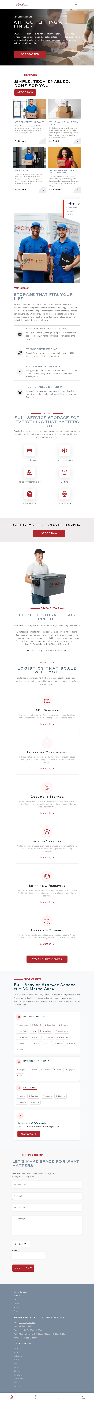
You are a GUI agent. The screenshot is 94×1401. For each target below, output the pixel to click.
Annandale (59, 1070)
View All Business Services (47, 959)
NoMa (21, 1049)
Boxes (16, 1352)
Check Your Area (28, 1134)
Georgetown (64, 1025)
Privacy (16, 1311)
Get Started (30, 54)
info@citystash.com (27, 1322)
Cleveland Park (63, 1037)
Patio (15, 1382)
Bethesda (22, 1096)
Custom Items (18, 1379)
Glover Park (37, 1037)
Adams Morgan (24, 1025)
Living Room (17, 1371)
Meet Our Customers (20, 1292)
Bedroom (16, 1360)
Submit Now (23, 1268)
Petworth (36, 1043)
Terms (16, 1307)
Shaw (34, 1031)
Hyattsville (36, 1102)
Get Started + (20, 141)
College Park (23, 1102)
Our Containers (18, 1356)
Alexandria (34, 1070)
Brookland (47, 1043)
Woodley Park (23, 1043)
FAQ (15, 1299)
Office (16, 1364)
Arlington (22, 1070)
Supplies (16, 1348)
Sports (16, 1367)
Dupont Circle (51, 1025)
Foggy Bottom (24, 1037)
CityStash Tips (18, 1296)
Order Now (25, 92)
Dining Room (18, 1375)
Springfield (71, 1070)
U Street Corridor (46, 1031)
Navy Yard (59, 1043)
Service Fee (17, 1386)
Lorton (21, 1076)
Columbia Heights (63, 1031)
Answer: (15, 1250)
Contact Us (47, 724)
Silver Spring (48, 1096)
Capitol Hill (37, 1025)
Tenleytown (50, 1037)
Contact (16, 1303)
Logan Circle (23, 1031)
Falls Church (46, 1070)
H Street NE (72, 1043)
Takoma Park (61, 1096)
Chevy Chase (34, 1096)
